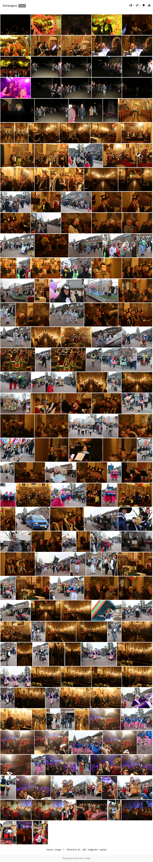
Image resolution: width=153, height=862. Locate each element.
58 (68, 849)
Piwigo (87, 858)
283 (84, 849)
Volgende (92, 849)
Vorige (58, 849)
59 (70, 849)
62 (79, 849)
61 (76, 849)
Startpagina (10, 5)
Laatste (103, 849)
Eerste (50, 849)
